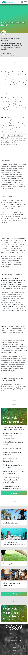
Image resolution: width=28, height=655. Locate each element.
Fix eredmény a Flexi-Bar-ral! (10, 56)
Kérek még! (14, 493)
